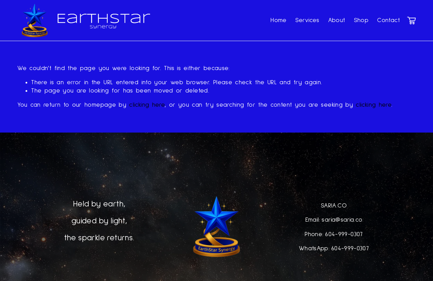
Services (307, 20)
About (336, 20)
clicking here (147, 105)
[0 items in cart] (411, 20)
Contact (388, 20)
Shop (361, 20)
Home (278, 20)
